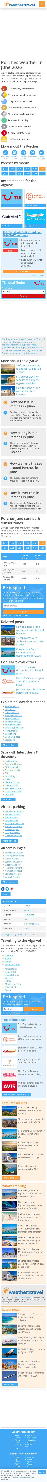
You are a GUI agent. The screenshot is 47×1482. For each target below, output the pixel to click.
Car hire (8, 978)
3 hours (27, 906)
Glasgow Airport (12, 832)
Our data (30, 1435)
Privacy (17, 1440)
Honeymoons (11, 731)
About (17, 1435)
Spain (29, 1462)
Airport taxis (11, 969)
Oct (27, 173)
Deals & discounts (41, 157)
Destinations (32, 157)
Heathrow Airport (13, 867)
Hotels (8, 961)
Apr (27, 168)
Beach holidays (12, 706)
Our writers (31, 1438)
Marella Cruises (12, 782)
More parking (9, 841)
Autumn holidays (13, 724)
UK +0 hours (29, 910)
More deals (8, 799)
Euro (26, 919)
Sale (10, 251)
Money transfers (13, 984)
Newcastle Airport (13, 835)
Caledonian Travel (13, 791)
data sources (32, 353)
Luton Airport (11, 820)
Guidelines (31, 1440)
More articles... (11, 1178)
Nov (35, 173)
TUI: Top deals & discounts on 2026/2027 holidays (22, 233)
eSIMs (8, 981)
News (17, 1448)
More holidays (9, 745)
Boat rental (10, 972)
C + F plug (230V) (31, 924)
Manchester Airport (14, 811)
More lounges (9, 882)
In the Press (28, 1445)
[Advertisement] (23, 34)
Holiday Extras (11, 785)
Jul (5, 173)
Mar (20, 168)
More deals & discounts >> (16, 1094)
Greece (30, 1459)
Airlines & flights (12, 767)
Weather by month (14, 157)
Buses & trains (12, 975)
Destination (7, 288)
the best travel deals (22, 1297)
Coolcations (10, 734)
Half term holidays (13, 715)
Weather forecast (23, 157)
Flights (8, 958)
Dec (42, 173)
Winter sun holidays (14, 727)
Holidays (9, 955)
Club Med (9, 794)
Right (26, 928)
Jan (4, 168)
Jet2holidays (10, 776)
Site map (18, 1444)
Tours (8, 990)
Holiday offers (11, 761)
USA (28, 1466)
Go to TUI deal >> (23, 271)
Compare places (12, 737)
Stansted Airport (12, 814)
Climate (17, 1466)
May (35, 168)
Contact (17, 1438)
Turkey (29, 1464)
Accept (42, 1472)
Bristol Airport (11, 817)
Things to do (11, 987)
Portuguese (29, 915)
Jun (42, 168)
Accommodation (12, 964)
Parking (17, 1464)
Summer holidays (13, 721)
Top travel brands (13, 764)
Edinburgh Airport (13, 826)
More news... (10, 1384)
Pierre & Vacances (13, 788)
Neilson (8, 779)
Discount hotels (12, 770)
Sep (20, 173)
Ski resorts (10, 740)
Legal (17, 1442)
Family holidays (12, 712)
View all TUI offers (38, 275)
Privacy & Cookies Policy (23, 1477)
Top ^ (5, 894)
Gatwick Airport (12, 829)
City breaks (10, 709)
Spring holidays (12, 718)
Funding (30, 1442)
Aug (12, 173)
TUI (6, 773)
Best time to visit (5, 157)
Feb (12, 168)
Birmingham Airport (14, 823)
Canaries (30, 1457)
